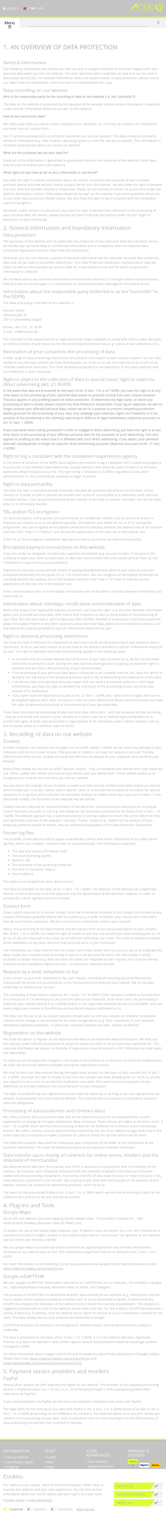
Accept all (125, 1486)
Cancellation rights (19, 1462)
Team (50, 1467)
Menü (10, 24)
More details (86, 1509)
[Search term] (88, 22)
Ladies (51, 1457)
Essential (16, 1509)
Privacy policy (14, 1500)
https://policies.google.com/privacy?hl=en (33, 1268)
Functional (65, 1509)
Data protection (17, 1457)
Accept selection (131, 1494)
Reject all (125, 1503)
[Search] (158, 22)
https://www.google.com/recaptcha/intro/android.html (42, 1363)
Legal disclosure (39, 1500)
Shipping (11, 1467)
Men (49, 1462)
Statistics (40, 1509)
